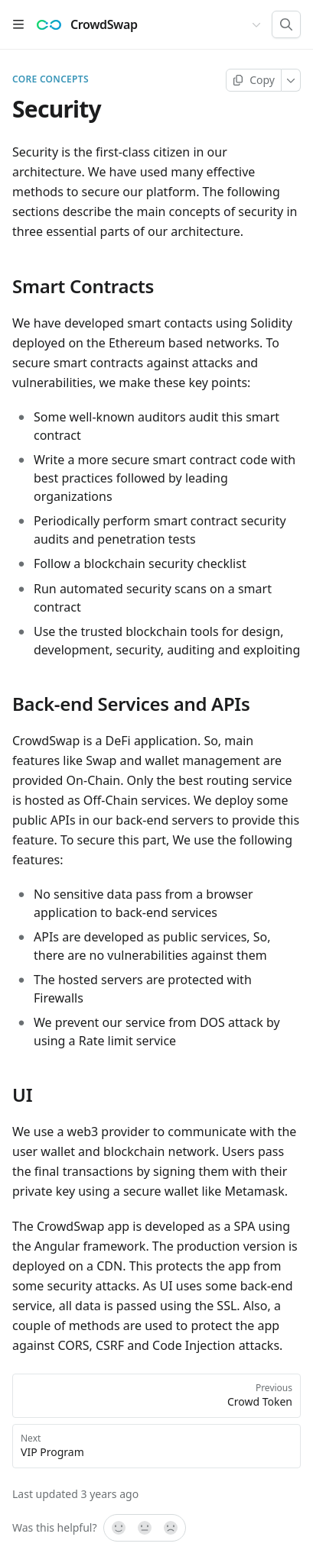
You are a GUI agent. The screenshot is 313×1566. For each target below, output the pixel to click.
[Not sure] (145, 1528)
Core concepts (50, 79)
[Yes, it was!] (118, 1528)
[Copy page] (254, 80)
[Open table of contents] (18, 24)
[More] (291, 80)
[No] (171, 1528)
